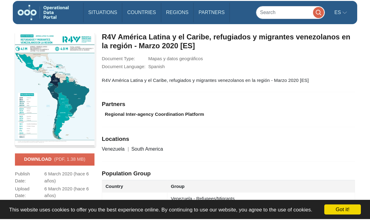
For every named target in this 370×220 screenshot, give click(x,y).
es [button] (338, 12)
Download (54, 159)
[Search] (290, 12)
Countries (141, 12)
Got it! (342, 209)
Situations (102, 12)
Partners (211, 12)
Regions (177, 12)
